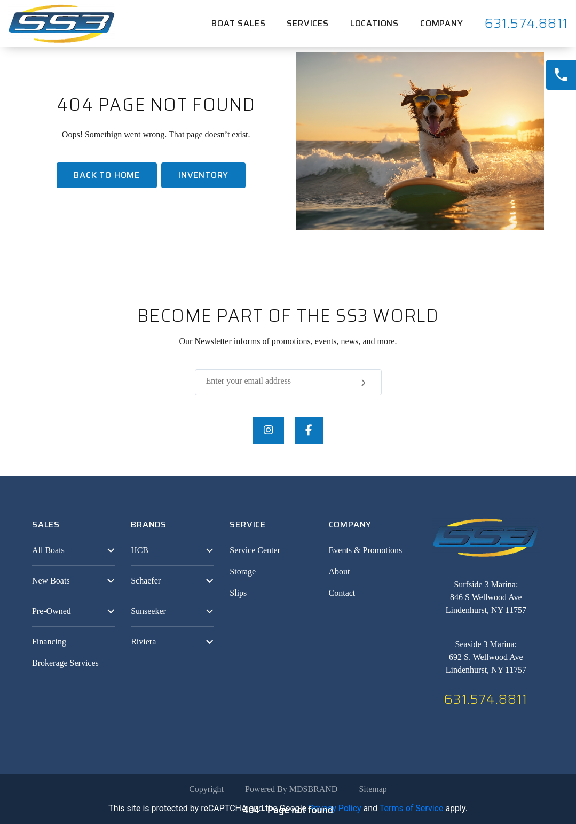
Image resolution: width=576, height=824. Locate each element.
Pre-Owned (51, 611)
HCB (139, 550)
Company (441, 23)
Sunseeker (148, 611)
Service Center (255, 550)
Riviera (143, 641)
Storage (243, 571)
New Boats (51, 580)
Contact (342, 592)
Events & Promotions (366, 550)
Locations (374, 23)
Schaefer (146, 580)
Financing (49, 641)
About (339, 571)
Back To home (107, 175)
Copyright (206, 789)
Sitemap (372, 789)
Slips (238, 592)
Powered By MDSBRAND (291, 789)
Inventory (203, 175)
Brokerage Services (65, 662)
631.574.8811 (526, 23)
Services (307, 23)
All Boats (48, 550)
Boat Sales (238, 23)
